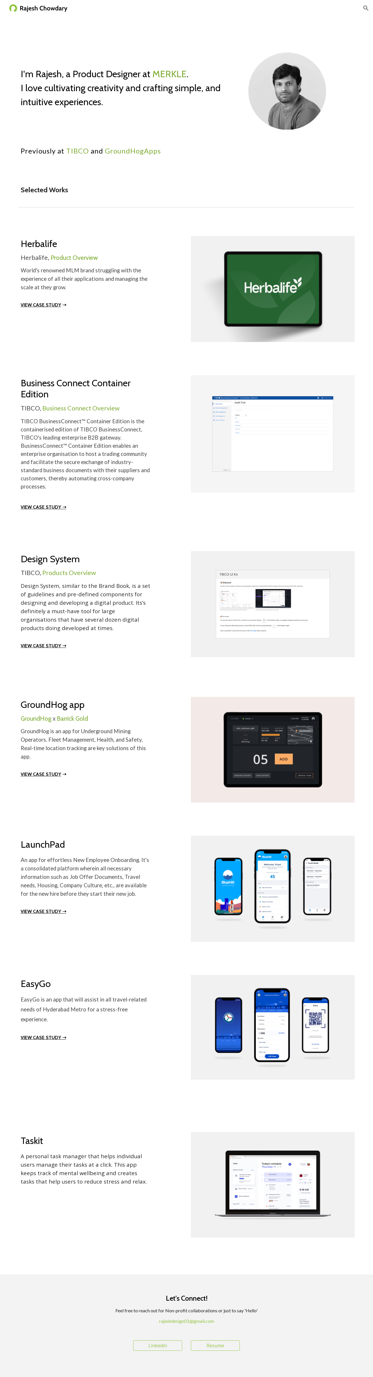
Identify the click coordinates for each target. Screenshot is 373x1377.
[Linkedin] (157, 1345)
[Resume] (215, 1345)
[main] (129, 84)
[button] (366, 8)
